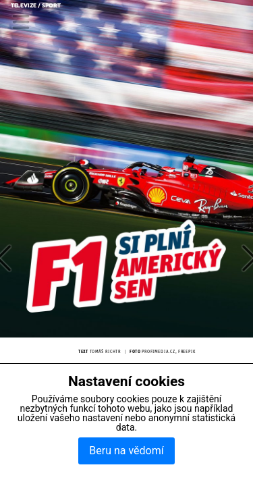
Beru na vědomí (126, 450)
